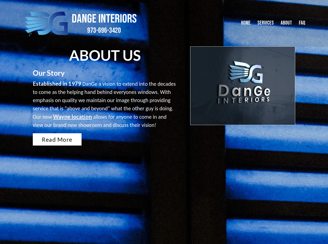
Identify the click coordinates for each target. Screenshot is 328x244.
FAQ (302, 23)
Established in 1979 (57, 83)
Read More (57, 139)
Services (265, 23)
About (286, 23)
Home (246, 23)
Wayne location (72, 116)
